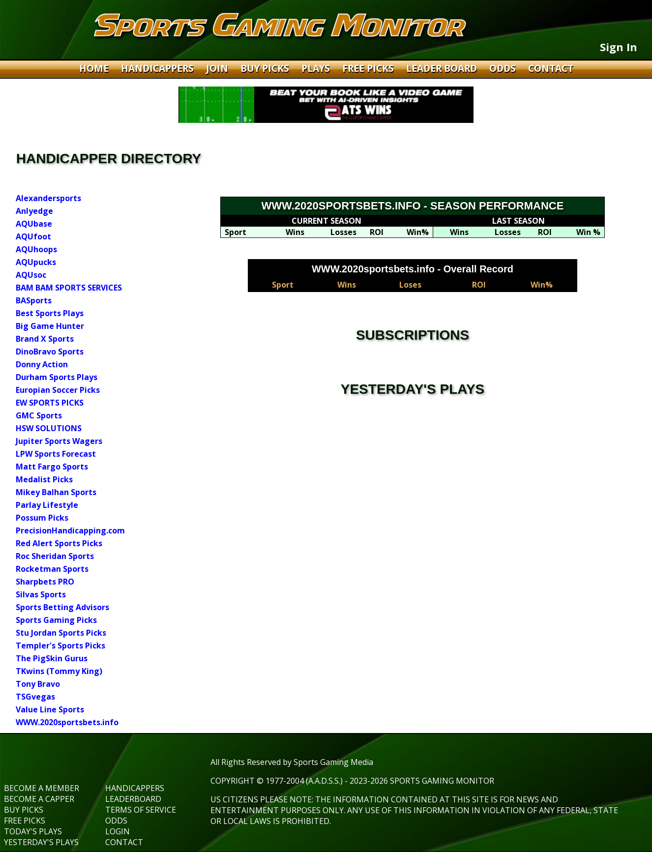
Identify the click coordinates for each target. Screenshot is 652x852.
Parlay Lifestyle (47, 504)
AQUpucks (36, 262)
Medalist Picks (44, 479)
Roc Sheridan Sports (55, 556)
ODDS (503, 68)
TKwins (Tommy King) (59, 671)
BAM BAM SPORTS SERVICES (69, 287)
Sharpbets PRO (45, 581)
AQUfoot (33, 236)
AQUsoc (31, 274)
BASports (34, 300)
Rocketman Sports (52, 568)
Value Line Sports (50, 709)
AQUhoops (36, 249)
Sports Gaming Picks (56, 620)
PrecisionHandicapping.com (70, 530)
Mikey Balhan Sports (56, 492)
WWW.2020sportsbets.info (67, 722)
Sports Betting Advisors (62, 607)
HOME (95, 68)
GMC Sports (39, 415)
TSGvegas (35, 696)
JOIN (218, 68)
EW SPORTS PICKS (50, 402)
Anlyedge (34, 211)
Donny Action (42, 364)
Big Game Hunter (50, 326)
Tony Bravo (38, 683)
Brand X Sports (45, 338)
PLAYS (316, 68)
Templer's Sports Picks (60, 645)
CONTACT (550, 68)
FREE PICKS (369, 68)
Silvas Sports (41, 594)
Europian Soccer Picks (58, 389)
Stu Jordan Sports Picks (61, 632)
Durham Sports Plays (56, 377)
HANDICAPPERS (158, 68)
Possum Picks (42, 517)
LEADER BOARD (442, 68)
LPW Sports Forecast (56, 453)
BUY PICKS (266, 68)
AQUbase (34, 223)
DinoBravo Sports (50, 351)
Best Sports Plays (50, 313)
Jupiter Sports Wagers (59, 441)
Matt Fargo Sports (52, 466)
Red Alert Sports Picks (59, 543)
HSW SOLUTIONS (49, 428)
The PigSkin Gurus (52, 658)
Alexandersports (48, 198)
